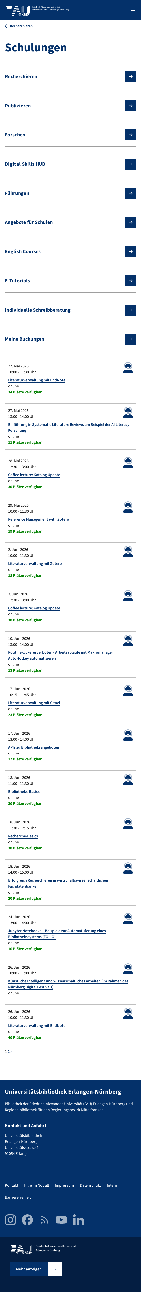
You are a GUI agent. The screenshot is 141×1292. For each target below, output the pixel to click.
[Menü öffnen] (133, 11)
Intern (112, 1185)
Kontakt (11, 1185)
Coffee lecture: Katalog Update (34, 475)
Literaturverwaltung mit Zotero (35, 563)
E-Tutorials (66, 280)
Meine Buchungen (66, 339)
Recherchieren (66, 76)
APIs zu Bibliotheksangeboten (33, 747)
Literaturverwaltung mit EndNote (36, 380)
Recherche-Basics (23, 836)
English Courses (66, 251)
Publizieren (66, 105)
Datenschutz (90, 1185)
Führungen (66, 193)
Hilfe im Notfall (36, 1185)
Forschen (66, 134)
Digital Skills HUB (66, 164)
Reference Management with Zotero (38, 519)
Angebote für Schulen (66, 222)
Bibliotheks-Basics (24, 791)
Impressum (64, 1185)
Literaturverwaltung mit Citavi (34, 703)
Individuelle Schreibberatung (66, 310)
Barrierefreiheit (18, 1197)
